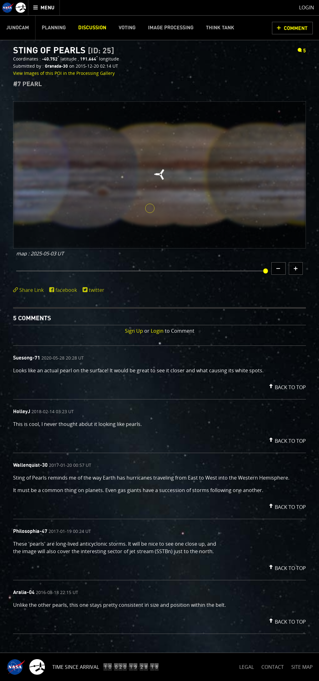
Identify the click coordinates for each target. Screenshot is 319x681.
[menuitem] (44, 7)
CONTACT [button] (272, 667)
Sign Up (134, 330)
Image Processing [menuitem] (170, 27)
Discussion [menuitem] (92, 27)
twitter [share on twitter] (96, 290)
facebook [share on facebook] (66, 290)
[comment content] (159, 371)
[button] (286, 386)
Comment (295, 28)
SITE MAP (302, 667)
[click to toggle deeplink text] (29, 290)
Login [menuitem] (306, 7)
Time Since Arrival (75, 666)
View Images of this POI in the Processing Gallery (64, 73)
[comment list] (159, 489)
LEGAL (246, 665)
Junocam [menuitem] (17, 27)
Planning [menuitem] (54, 27)
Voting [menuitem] (127, 27)
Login (157, 330)
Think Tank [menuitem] (220, 27)
